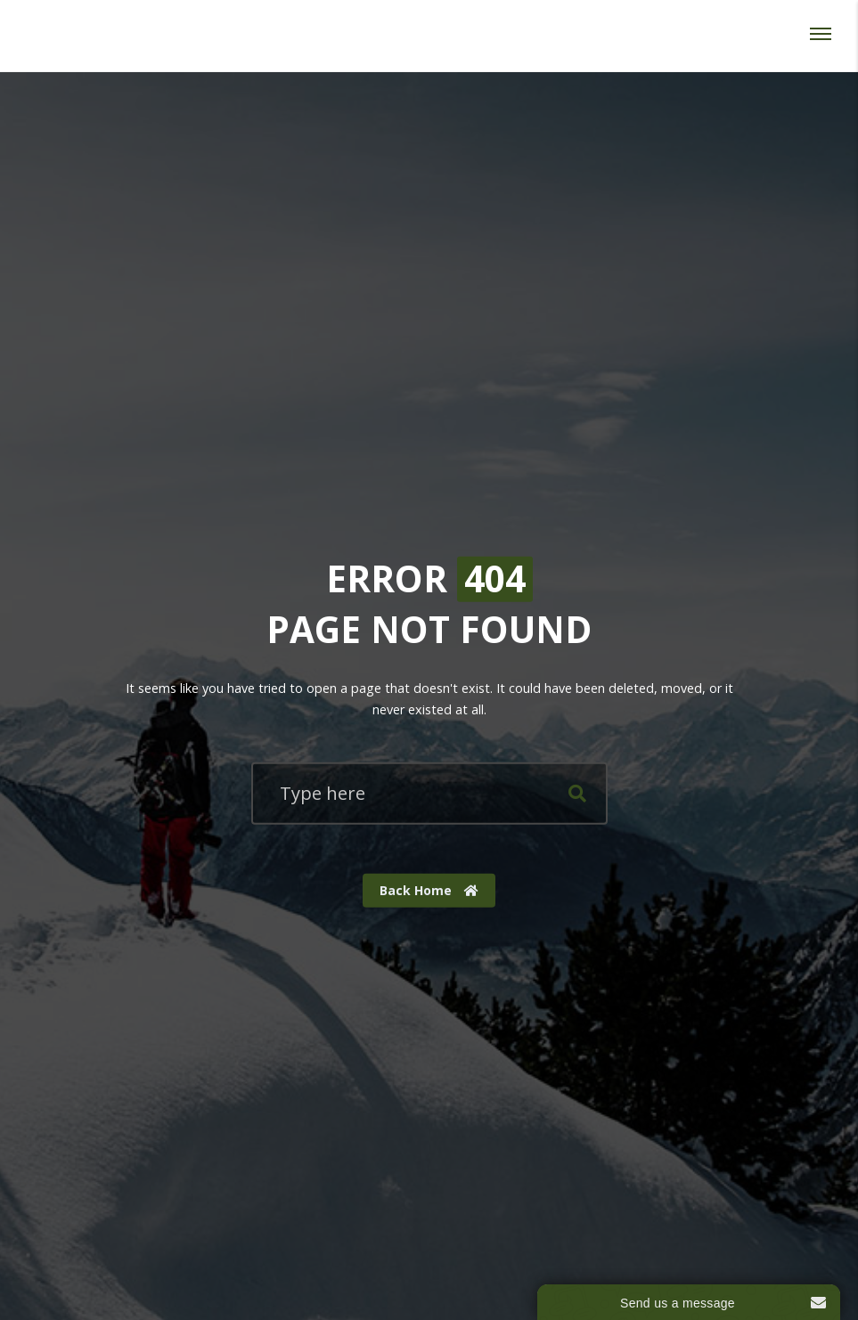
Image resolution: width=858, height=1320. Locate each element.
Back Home (429, 890)
